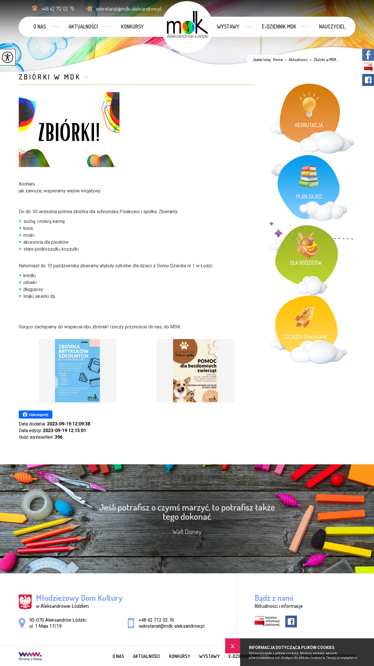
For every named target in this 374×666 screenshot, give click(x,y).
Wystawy (228, 26)
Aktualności (83, 26)
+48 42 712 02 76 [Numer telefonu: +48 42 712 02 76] (156, 620)
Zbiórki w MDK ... (323, 60)
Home (277, 60)
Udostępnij (35, 414)
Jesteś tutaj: (263, 60)
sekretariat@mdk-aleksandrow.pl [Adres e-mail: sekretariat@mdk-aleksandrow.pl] (171, 626)
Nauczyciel (332, 26)
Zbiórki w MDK (50, 76)
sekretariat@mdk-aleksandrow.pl (123, 9)
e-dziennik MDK (279, 26)
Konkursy (132, 26)
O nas (39, 26)
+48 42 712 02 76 (53, 9)
